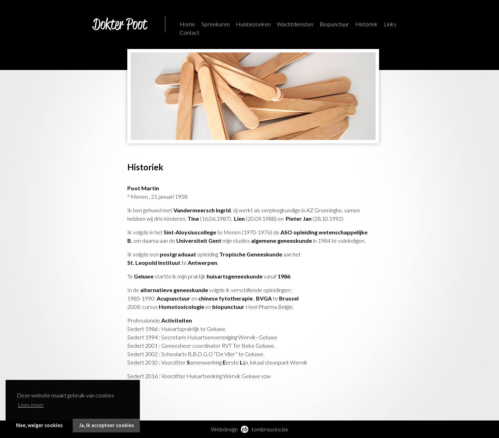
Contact (189, 32)
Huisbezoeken (253, 24)
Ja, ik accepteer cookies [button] (106, 425)
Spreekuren (215, 24)
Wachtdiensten (295, 24)
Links (390, 24)
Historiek (366, 24)
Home (187, 24)
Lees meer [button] (31, 404)
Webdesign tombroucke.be (249, 429)
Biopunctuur (334, 24)
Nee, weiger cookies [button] (39, 425)
